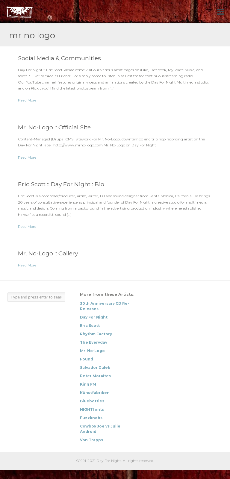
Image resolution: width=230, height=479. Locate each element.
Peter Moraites (95, 376)
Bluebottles (92, 401)
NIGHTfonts (92, 409)
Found (86, 359)
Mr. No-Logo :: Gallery (48, 253)
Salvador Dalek (95, 367)
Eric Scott (90, 325)
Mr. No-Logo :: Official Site (54, 127)
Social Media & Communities (59, 58)
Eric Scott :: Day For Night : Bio (61, 184)
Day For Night (94, 317)
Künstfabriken (95, 392)
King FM (88, 384)
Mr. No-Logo (92, 350)
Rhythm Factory (96, 334)
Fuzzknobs (91, 418)
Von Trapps (91, 440)
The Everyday (93, 342)
